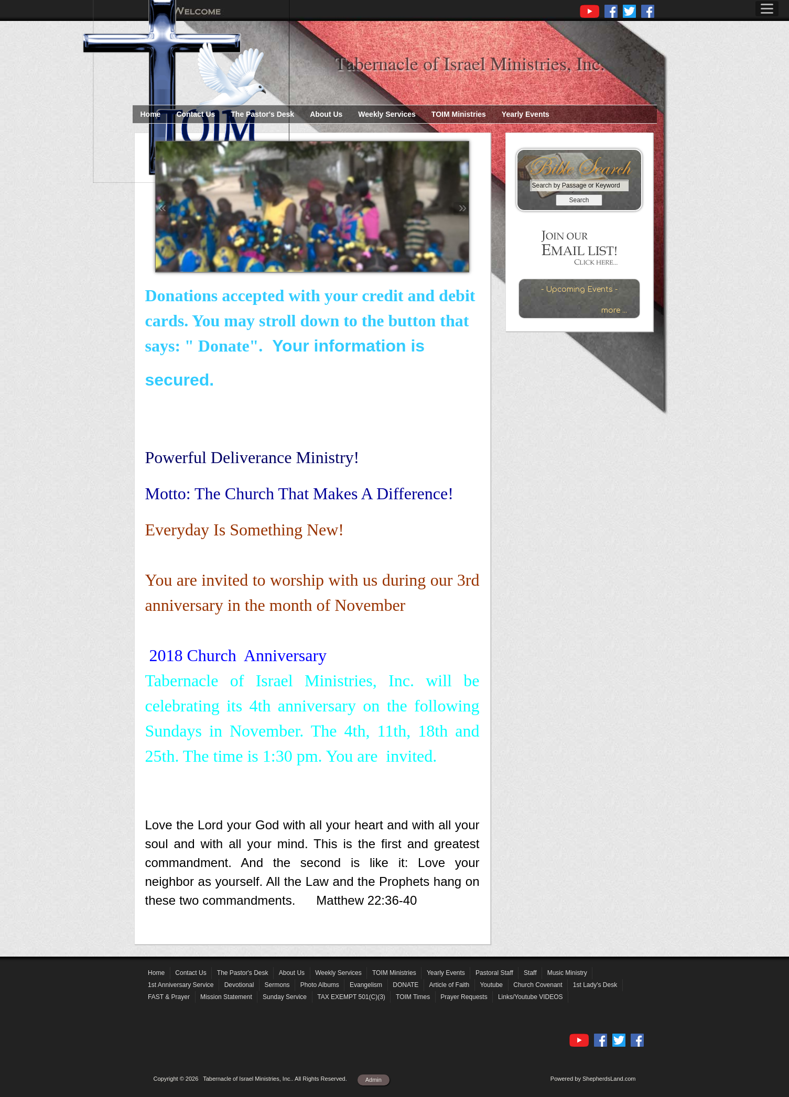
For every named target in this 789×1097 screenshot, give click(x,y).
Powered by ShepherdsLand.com (593, 1079)
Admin (373, 1080)
